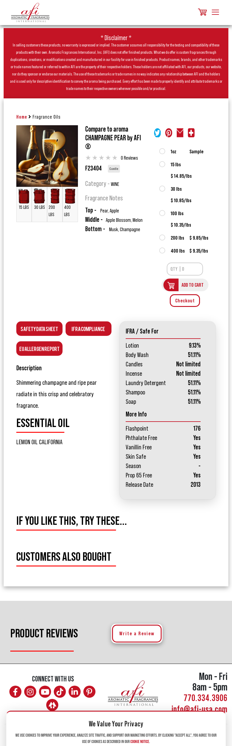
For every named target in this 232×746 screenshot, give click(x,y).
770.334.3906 (205, 698)
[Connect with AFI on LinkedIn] (75, 692)
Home (21, 117)
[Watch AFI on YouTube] (45, 692)
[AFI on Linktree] (52, 705)
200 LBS (55, 202)
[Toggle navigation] (215, 12)
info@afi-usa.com (199, 709)
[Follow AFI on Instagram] (30, 692)
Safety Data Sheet (39, 328)
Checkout (185, 300)
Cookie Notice (139, 741)
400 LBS (70, 202)
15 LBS (24, 199)
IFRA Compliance (88, 328)
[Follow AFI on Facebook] (15, 692)
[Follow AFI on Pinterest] (89, 692)
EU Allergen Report (39, 348)
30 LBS (39, 199)
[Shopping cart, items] (201, 12)
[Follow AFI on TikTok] (60, 692)
